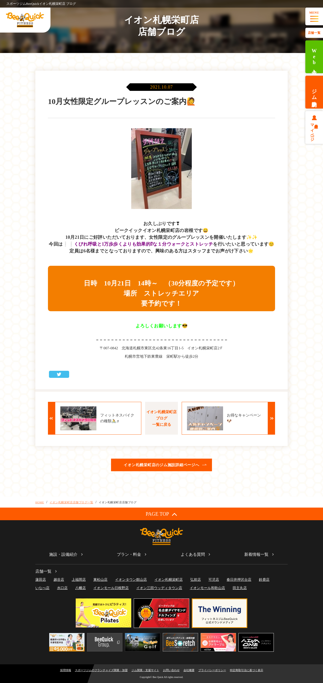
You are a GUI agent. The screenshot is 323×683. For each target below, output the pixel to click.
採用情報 (65, 670)
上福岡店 (79, 580)
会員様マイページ (314, 130)
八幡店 (80, 588)
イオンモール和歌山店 (207, 588)
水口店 (62, 588)
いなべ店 (42, 588)
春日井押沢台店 (239, 580)
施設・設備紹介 (63, 554)
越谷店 (58, 580)
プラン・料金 (129, 554)
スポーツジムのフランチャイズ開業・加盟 (101, 670)
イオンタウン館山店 (131, 580)
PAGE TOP (161, 514)
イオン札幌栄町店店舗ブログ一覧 (71, 502)
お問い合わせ (171, 670)
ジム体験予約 (314, 92)
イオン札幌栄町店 (168, 580)
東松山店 (100, 580)
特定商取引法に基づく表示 (246, 670)
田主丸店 (240, 588)
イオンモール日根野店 (111, 588)
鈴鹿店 (264, 580)
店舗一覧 (314, 33)
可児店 (213, 580)
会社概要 (189, 670)
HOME (39, 502)
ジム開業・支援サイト (145, 670)
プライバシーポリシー (212, 670)
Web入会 (314, 57)
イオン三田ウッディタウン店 (159, 588)
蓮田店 (40, 580)
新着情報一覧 (256, 554)
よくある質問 (193, 554)
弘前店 (195, 580)
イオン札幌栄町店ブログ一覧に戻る (161, 418)
